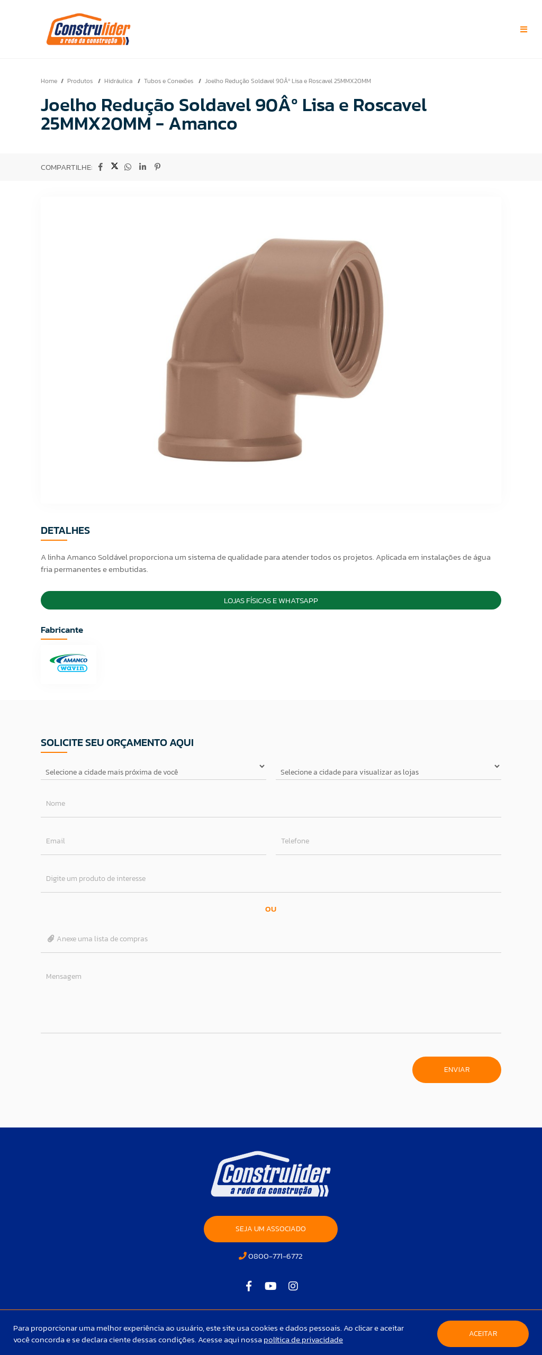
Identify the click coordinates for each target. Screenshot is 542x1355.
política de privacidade (303, 1339)
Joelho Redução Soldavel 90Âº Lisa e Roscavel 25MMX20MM (288, 81)
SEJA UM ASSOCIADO (271, 1228)
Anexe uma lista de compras (97, 938)
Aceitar (483, 1333)
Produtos (80, 81)
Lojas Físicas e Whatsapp (271, 600)
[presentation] (121, 1064)
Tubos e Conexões (169, 81)
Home (49, 81)
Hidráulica (119, 81)
